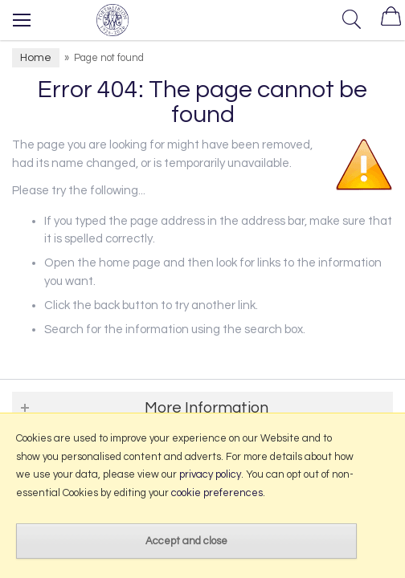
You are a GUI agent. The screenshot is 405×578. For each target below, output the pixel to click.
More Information (206, 408)
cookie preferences (217, 493)
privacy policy (210, 474)
